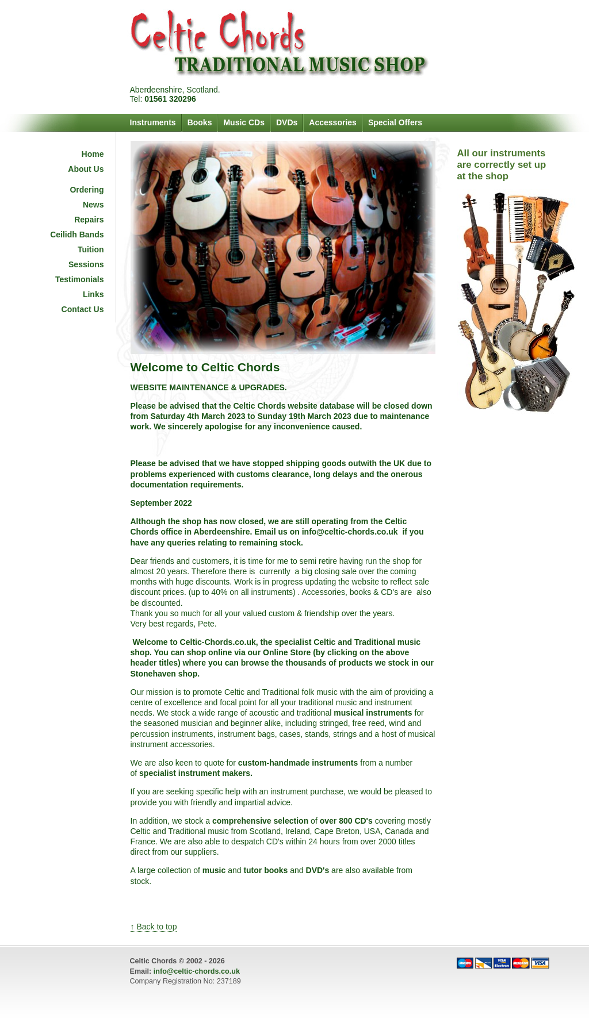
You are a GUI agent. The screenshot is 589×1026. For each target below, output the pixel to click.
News (93, 204)
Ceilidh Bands (77, 234)
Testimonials (79, 279)
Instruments (153, 122)
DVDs (286, 122)
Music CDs (244, 122)
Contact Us (83, 309)
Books (200, 122)
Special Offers (395, 122)
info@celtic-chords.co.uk (197, 971)
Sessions (86, 264)
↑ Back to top (154, 926)
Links (93, 294)
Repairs (89, 219)
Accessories (333, 122)
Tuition (91, 249)
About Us (86, 169)
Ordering (87, 189)
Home (93, 154)
